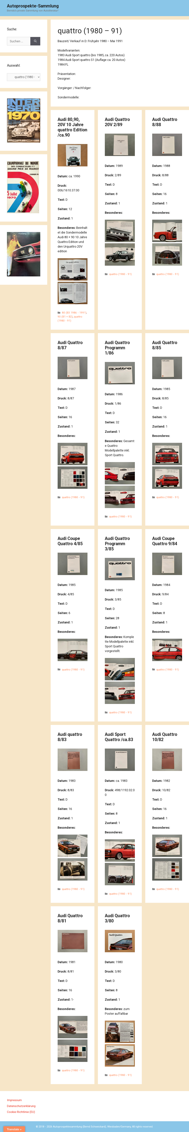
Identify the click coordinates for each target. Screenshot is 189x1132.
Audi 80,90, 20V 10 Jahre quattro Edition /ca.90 (72, 127)
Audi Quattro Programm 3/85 (117, 543)
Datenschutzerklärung (21, 1106)
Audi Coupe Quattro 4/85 (70, 541)
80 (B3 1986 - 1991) (74, 312)
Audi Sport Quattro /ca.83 (119, 737)
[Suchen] (35, 41)
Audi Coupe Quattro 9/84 (164, 541)
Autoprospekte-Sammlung (33, 6)
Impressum (14, 1100)
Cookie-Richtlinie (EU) (21, 1112)
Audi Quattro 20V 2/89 (117, 122)
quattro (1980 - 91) (120, 274)
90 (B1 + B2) (65, 316)
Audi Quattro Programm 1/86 (117, 348)
